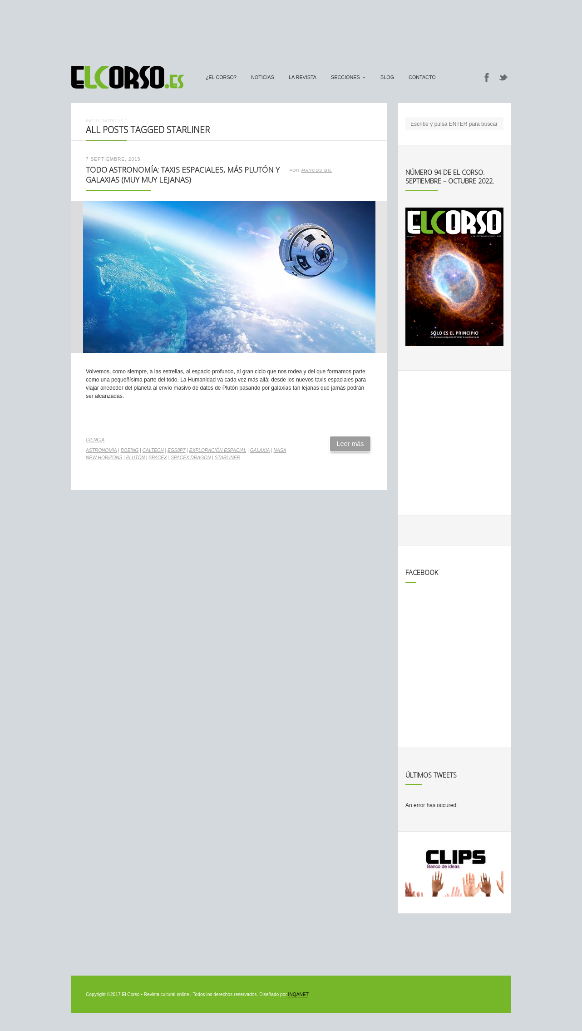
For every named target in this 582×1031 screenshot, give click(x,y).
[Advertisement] (291, 28)
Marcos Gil (316, 170)
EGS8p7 (177, 450)
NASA (280, 450)
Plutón (135, 457)
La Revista (302, 77)
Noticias (262, 77)
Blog (387, 77)
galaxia (260, 450)
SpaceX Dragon (191, 457)
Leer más (350, 443)
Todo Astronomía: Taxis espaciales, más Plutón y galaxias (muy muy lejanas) (183, 174)
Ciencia (95, 439)
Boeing (130, 450)
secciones (345, 77)
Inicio (92, 120)
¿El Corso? (221, 77)
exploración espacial (218, 450)
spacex (157, 457)
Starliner (227, 457)
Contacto (422, 77)
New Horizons (104, 457)
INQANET (298, 994)
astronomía (101, 450)
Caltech (153, 450)
